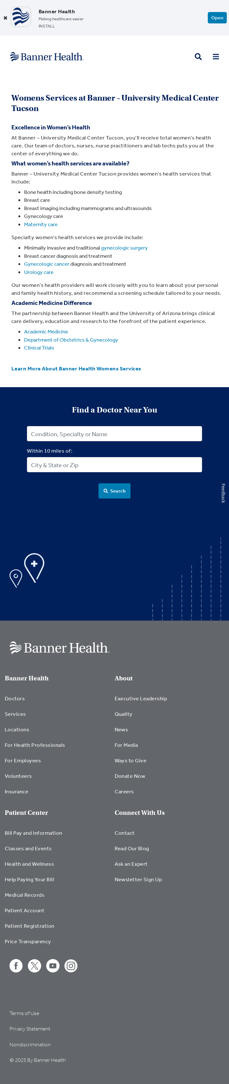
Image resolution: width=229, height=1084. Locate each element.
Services (15, 713)
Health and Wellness (29, 863)
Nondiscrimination (30, 1044)
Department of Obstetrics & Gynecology (71, 339)
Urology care (39, 272)
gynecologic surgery (124, 247)
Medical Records (24, 894)
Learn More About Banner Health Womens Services (76, 368)
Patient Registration (29, 925)
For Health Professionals (35, 744)
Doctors (15, 698)
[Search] (115, 491)
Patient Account (24, 910)
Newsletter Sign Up (138, 879)
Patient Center (26, 813)
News (121, 729)
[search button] (198, 57)
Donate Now (130, 775)
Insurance (16, 791)
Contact (125, 832)
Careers (124, 791)
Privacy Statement (30, 1028)
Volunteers (18, 775)
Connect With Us (140, 813)
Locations (17, 729)
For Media (126, 744)
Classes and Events (28, 848)
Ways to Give (131, 760)
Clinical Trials (39, 347)
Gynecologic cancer (46, 263)
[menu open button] (216, 57)
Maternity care (41, 224)
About (124, 678)
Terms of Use (24, 1013)
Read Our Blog (132, 848)
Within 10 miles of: (49, 450)
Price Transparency (28, 941)
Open (217, 18)
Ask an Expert (131, 863)
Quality (124, 713)
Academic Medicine (46, 331)
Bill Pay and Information (33, 832)
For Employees (23, 760)
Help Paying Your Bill (29, 879)
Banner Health (27, 678)
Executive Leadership (141, 698)
